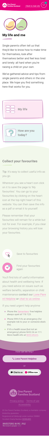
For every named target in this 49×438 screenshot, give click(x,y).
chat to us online (30, 301)
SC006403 (26, 422)
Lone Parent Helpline (25, 358)
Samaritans (23, 314)
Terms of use (32, 403)
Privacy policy (17, 403)
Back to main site (32, 6)
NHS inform (32, 337)
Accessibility (24, 407)
